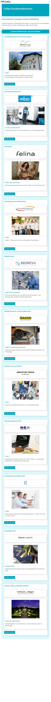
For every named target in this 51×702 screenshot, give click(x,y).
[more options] (46, 36)
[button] (49, 2)
